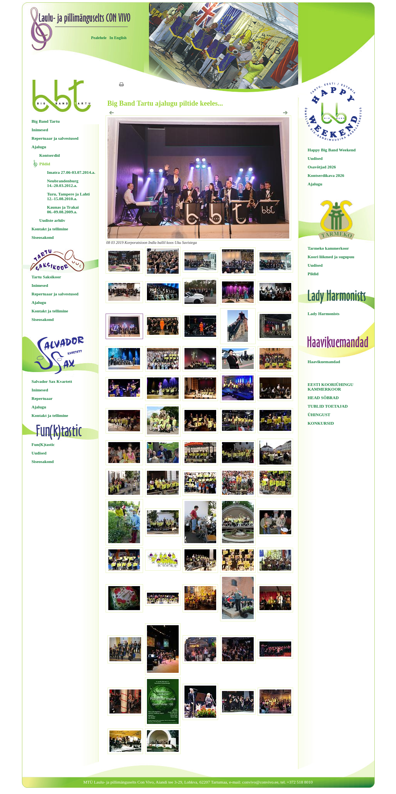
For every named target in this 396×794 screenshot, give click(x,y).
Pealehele (99, 38)
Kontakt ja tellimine (50, 228)
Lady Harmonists (324, 313)
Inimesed (40, 129)
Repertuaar (42, 398)
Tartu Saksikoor (46, 276)
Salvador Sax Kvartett (52, 381)
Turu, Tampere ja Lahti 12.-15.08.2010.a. (68, 196)
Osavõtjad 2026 (322, 167)
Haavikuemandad (324, 361)
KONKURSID (321, 423)
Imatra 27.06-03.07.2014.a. (71, 172)
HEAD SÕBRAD (323, 397)
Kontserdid (49, 155)
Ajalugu (39, 146)
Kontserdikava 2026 (326, 175)
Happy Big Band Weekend (332, 149)
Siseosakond (43, 237)
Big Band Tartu (46, 121)
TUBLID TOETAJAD (328, 406)
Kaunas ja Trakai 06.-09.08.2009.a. (63, 209)
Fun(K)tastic (43, 444)
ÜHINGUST (319, 414)
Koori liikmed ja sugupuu (331, 256)
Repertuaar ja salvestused (55, 138)
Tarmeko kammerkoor (328, 248)
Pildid (44, 163)
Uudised (39, 453)
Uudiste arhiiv (52, 220)
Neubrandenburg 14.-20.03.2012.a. (63, 183)
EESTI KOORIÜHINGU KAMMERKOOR (330, 386)
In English (117, 38)
